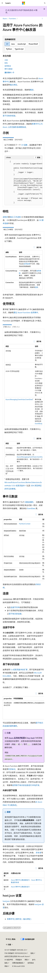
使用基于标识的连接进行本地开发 (25, 785)
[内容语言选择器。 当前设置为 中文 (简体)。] (11, 939)
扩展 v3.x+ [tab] (16, 327)
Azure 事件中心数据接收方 (20, 880)
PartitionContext (24, 524)
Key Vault (31, 738)
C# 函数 (24, 145)
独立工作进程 (15, 217)
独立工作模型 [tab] (8, 139)
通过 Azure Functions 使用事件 (26, 312)
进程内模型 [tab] (19, 139)
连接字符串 (15, 607)
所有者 (38, 852)
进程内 (5, 217)
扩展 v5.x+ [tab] (7, 327)
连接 (36, 287)
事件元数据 (8, 69)
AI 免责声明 (9, 960)
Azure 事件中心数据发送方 (20, 887)
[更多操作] (42, 18)
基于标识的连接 (15, 613)
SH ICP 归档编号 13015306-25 (15, 950)
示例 (6, 60)
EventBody (38, 423)
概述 (32, 89)
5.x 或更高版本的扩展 (19, 669)
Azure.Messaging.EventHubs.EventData (19, 399)
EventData (31, 508)
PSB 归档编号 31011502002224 (15, 953)
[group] (23, 182)
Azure (5, 18)
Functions (12, 18)
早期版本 (19, 960)
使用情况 (8, 66)
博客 (26, 960)
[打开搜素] (44, 3)
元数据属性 (29, 502)
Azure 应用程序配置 (17, 738)
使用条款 (31, 963)
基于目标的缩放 (9, 115)
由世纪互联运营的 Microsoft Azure (17, 956)
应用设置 (27, 264)
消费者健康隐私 (17, 963)
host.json (6, 901)
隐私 (32, 953)
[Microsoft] (23, 3)
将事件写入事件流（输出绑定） (19, 919)
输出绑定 (13, 84)
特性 (6, 63)
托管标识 (11, 769)
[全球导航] (2, 3)
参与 (33, 960)
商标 (6, 966)
